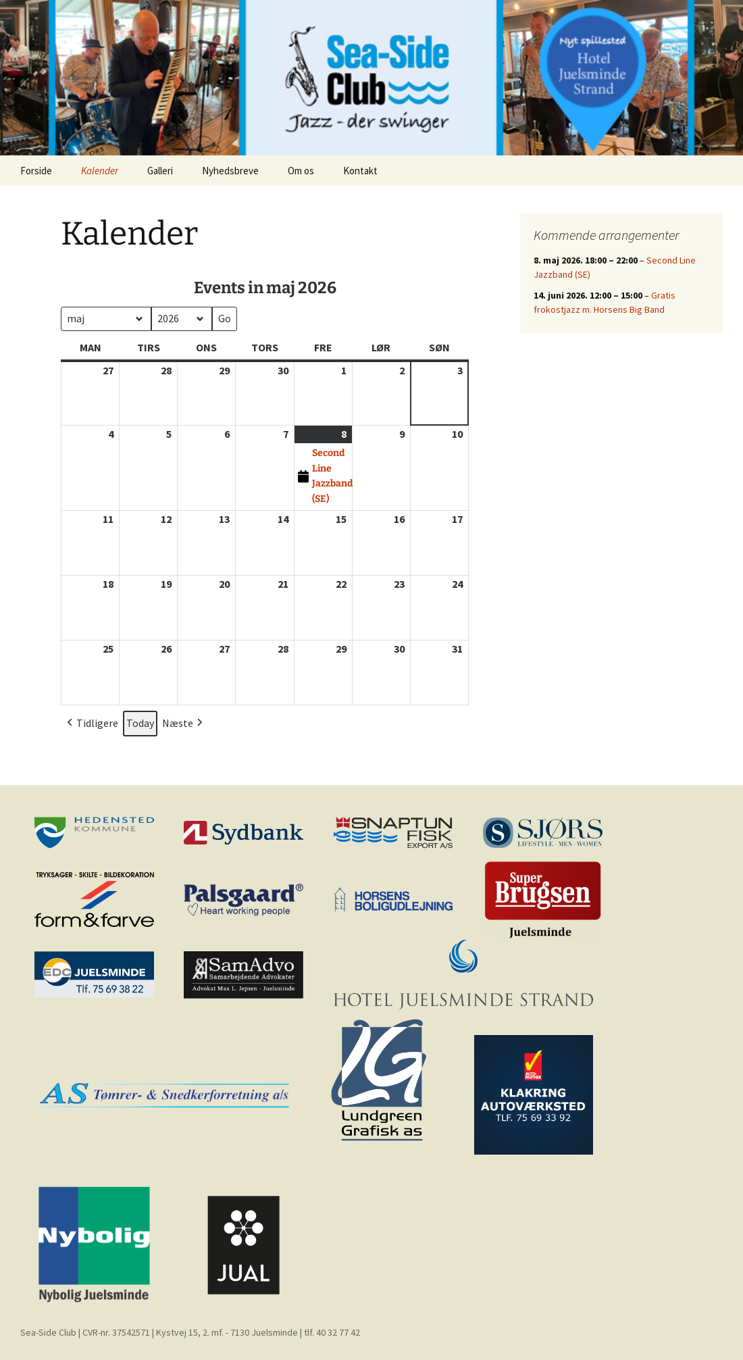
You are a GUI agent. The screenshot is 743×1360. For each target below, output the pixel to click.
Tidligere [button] (91, 723)
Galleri (160, 170)
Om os (301, 170)
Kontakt (360, 170)
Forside (36, 170)
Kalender (99, 170)
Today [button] (140, 723)
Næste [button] (183, 723)
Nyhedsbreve (230, 170)
